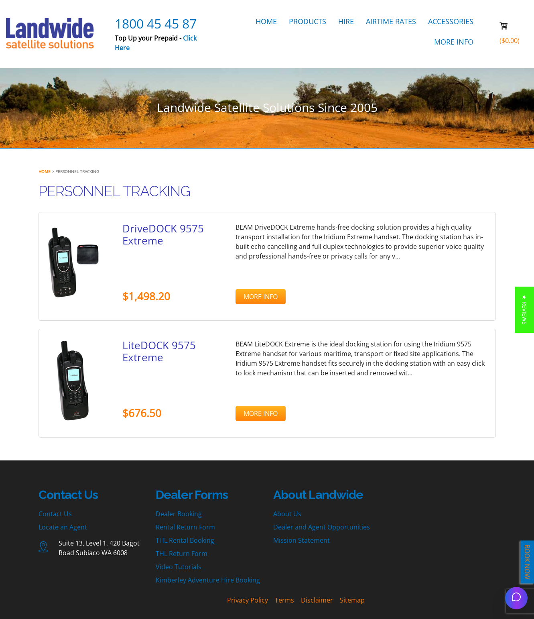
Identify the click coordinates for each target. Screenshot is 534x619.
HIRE (346, 21)
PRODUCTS (307, 21)
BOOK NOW (527, 562)
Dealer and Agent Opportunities (321, 527)
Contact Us (55, 513)
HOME (266, 21)
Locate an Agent (63, 527)
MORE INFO (453, 42)
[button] (524, 310)
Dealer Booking (179, 513)
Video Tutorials (178, 566)
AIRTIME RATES (391, 21)
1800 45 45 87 (156, 23)
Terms (284, 600)
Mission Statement (301, 540)
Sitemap (352, 600)
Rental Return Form (185, 527)
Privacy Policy (247, 600)
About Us (287, 513)
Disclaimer (317, 600)
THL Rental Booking (185, 540)
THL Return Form (181, 553)
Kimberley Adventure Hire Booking (208, 580)
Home (45, 171)
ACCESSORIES (450, 21)
